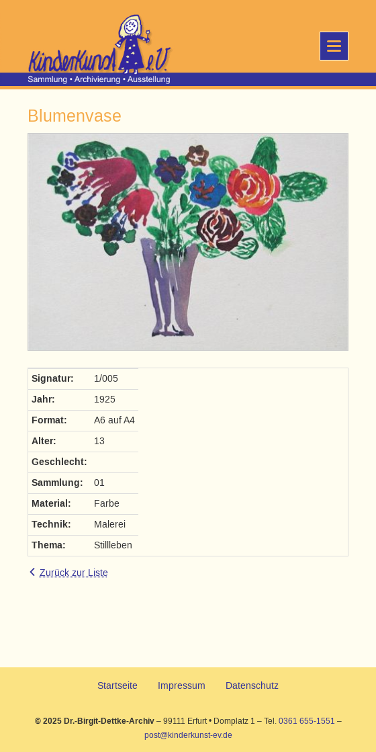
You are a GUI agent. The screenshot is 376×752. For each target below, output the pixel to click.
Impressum (181, 685)
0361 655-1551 (307, 721)
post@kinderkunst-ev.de (188, 735)
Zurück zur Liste (74, 573)
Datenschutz (252, 685)
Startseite (117, 685)
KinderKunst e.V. (72, 50)
